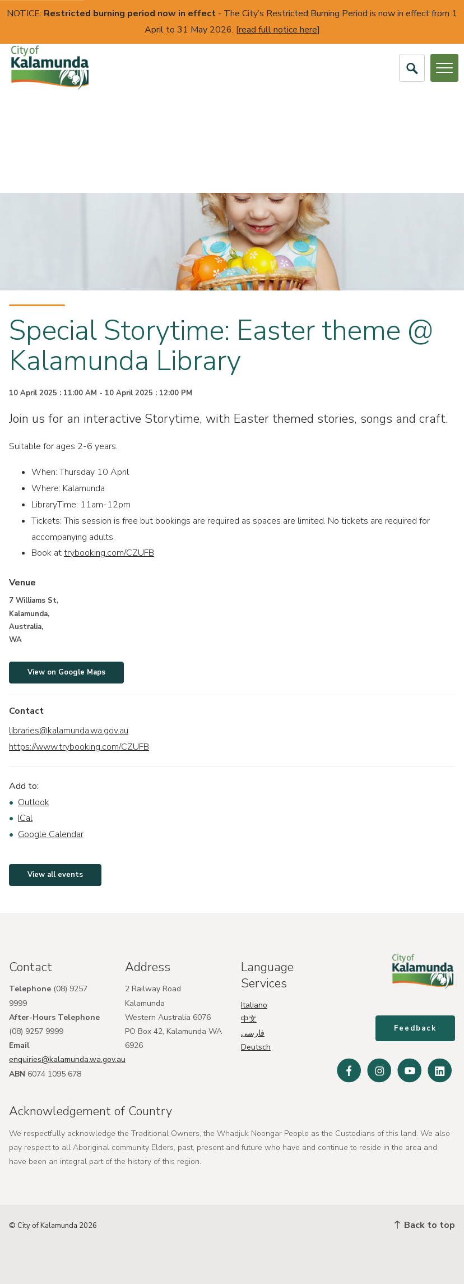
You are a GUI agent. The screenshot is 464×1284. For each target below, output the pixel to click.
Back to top (425, 1225)
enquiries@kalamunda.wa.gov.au (67, 1059)
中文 (249, 1018)
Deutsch (256, 1047)
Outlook (33, 802)
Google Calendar (50, 834)
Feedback (415, 1028)
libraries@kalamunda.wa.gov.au (68, 730)
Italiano (254, 1004)
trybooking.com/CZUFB (109, 553)
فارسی (253, 1033)
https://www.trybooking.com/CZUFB (79, 747)
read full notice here (278, 30)
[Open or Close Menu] (444, 68)
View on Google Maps (66, 672)
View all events (55, 875)
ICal (25, 818)
